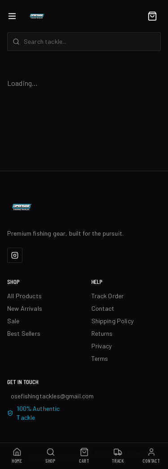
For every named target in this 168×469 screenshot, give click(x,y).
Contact (103, 308)
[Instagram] (14, 255)
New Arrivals (24, 308)
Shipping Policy (112, 321)
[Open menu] (12, 16)
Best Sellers (23, 333)
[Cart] (152, 16)
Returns (102, 333)
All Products (24, 296)
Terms (99, 358)
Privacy (101, 346)
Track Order (107, 296)
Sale (13, 321)
